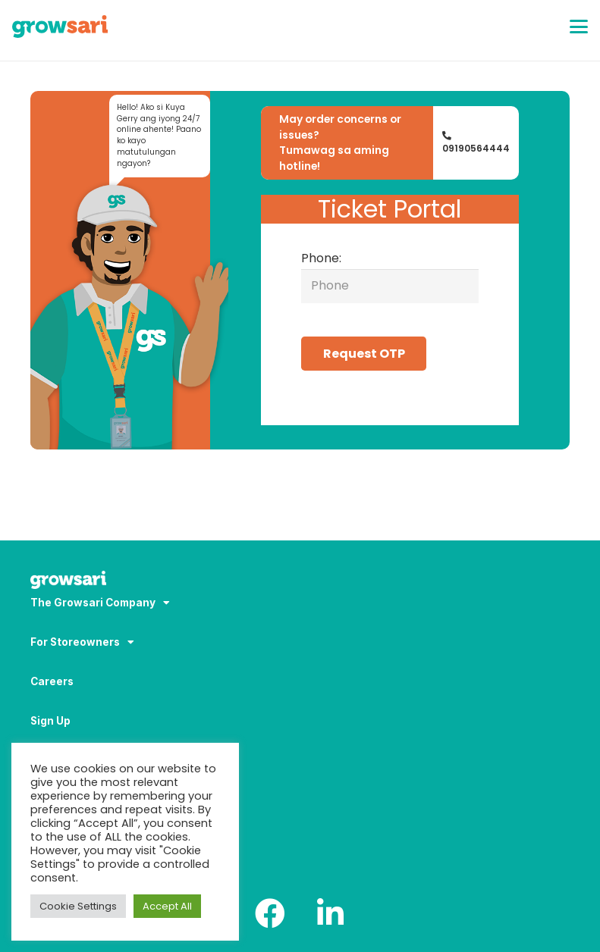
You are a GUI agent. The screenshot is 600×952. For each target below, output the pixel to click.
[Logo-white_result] (300, 581)
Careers (52, 681)
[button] (579, 26)
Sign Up (50, 721)
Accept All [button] (167, 906)
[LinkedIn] (330, 913)
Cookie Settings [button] (78, 906)
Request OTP (364, 353)
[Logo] (60, 26)
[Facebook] (270, 913)
